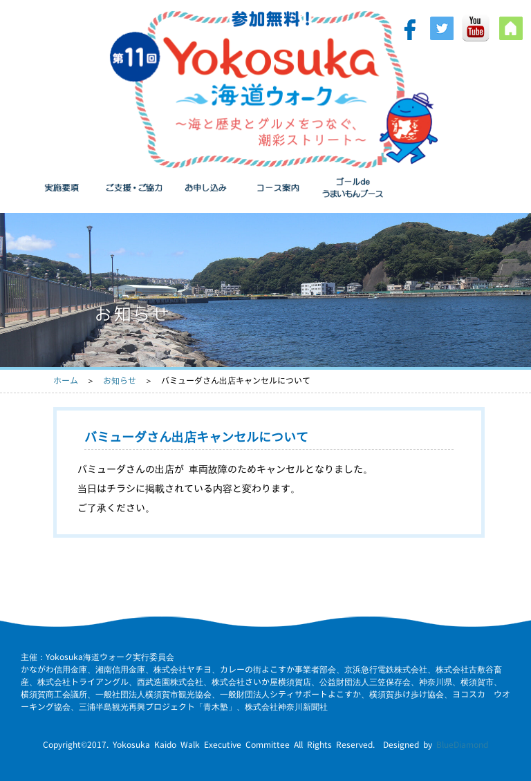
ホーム (65, 380)
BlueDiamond (462, 745)
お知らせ (119, 380)
